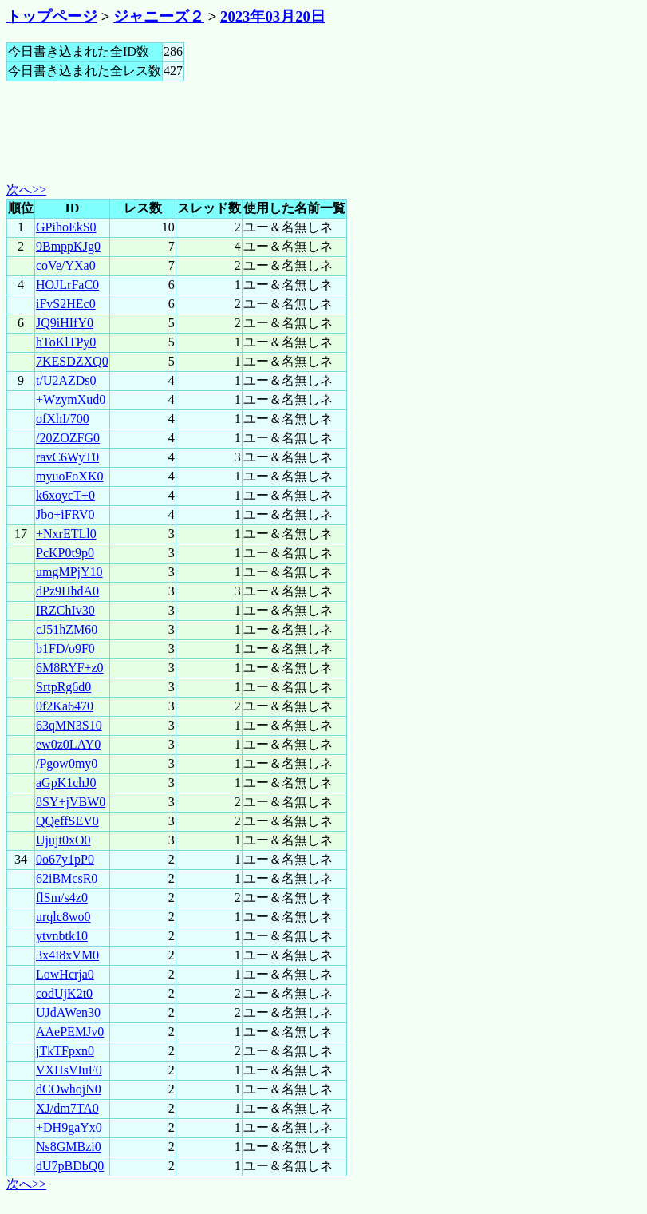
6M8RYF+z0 (70, 667)
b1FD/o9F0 (65, 648)
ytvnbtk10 (62, 936)
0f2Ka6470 (64, 706)
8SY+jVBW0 (70, 802)
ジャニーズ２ (158, 16)
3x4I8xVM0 (67, 955)
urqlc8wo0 (63, 916)
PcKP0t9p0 (65, 553)
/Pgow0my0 (66, 763)
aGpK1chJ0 (66, 782)
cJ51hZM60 (66, 629)
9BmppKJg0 (68, 246)
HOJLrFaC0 (67, 284)
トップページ (51, 16)
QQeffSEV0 (67, 821)
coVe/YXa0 (66, 265)
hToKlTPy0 (66, 342)
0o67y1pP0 (65, 859)
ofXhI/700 (62, 418)
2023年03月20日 (272, 16)
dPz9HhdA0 (67, 591)
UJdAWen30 (68, 1012)
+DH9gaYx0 (69, 1127)
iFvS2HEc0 (66, 303)
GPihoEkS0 (66, 227)
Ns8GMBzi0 (68, 1146)
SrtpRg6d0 (63, 687)
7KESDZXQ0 (72, 361)
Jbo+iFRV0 (65, 514)
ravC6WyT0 (67, 457)
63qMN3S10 (69, 725)
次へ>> (26, 189)
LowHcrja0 (65, 974)
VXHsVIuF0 (69, 1070)
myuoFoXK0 (69, 476)
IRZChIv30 (65, 610)
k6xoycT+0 (65, 495)
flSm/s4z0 (62, 897)
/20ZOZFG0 (68, 438)
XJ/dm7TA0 (67, 1108)
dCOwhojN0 (68, 1089)
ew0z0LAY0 (68, 744)
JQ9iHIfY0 (64, 323)
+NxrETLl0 (66, 533)
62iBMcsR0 (66, 878)
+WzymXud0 (70, 399)
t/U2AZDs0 (66, 380)
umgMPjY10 (69, 572)
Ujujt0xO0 (63, 840)
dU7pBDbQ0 (70, 1165)
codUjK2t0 (64, 993)
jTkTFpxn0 (65, 1051)
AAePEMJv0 (70, 1031)
